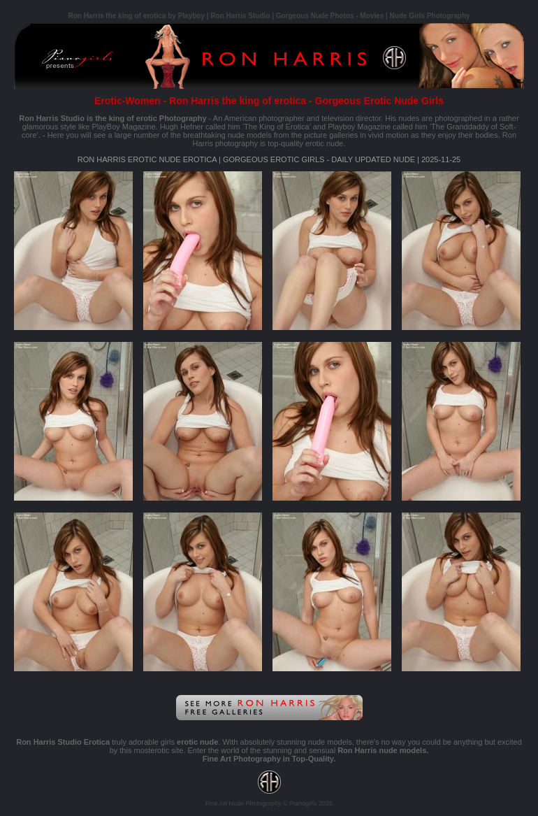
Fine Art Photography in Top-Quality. (269, 758)
